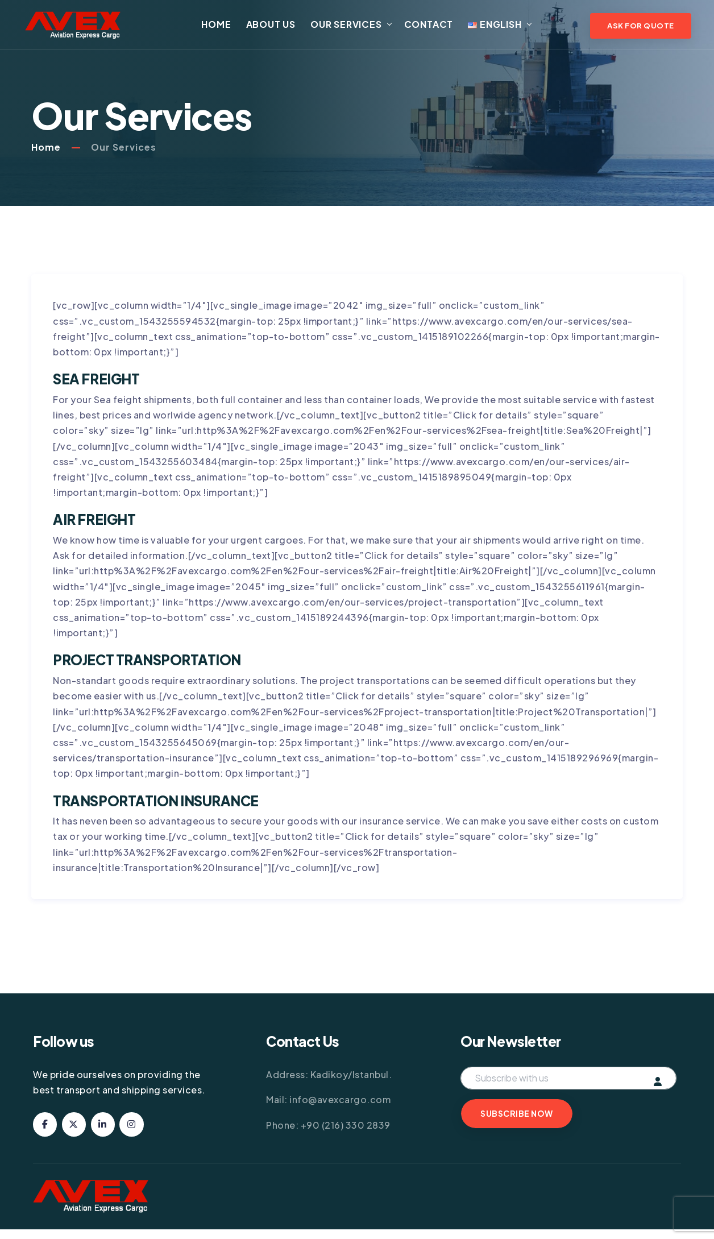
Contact (437, 27)
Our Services (355, 27)
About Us (279, 27)
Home (225, 27)
